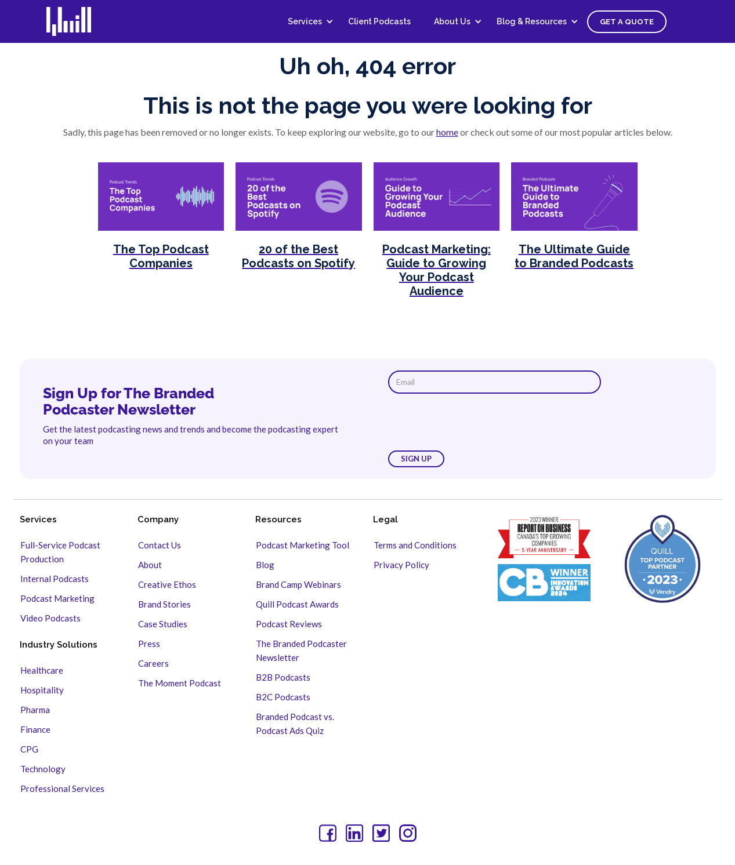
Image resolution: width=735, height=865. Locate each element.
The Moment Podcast (179, 683)
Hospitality (42, 690)
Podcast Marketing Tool (302, 545)
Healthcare (41, 670)
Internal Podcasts (54, 578)
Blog (265, 564)
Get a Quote (627, 21)
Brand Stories (164, 604)
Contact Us (159, 545)
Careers (153, 663)
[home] (75, 21)
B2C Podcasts (283, 697)
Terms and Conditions (415, 545)
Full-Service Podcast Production (60, 552)
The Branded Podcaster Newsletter (301, 650)
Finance (35, 729)
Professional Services (62, 788)
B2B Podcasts (283, 677)
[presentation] (476, 422)
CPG (29, 749)
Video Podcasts (50, 618)
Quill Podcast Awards (297, 604)
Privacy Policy (401, 564)
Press (149, 643)
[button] (306, 21)
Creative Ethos (167, 584)
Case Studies (162, 624)
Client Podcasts (379, 21)
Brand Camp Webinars (298, 584)
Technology (43, 769)
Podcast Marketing (57, 598)
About (150, 564)
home (447, 131)
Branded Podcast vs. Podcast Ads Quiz (295, 723)
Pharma (35, 709)
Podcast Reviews (289, 624)
